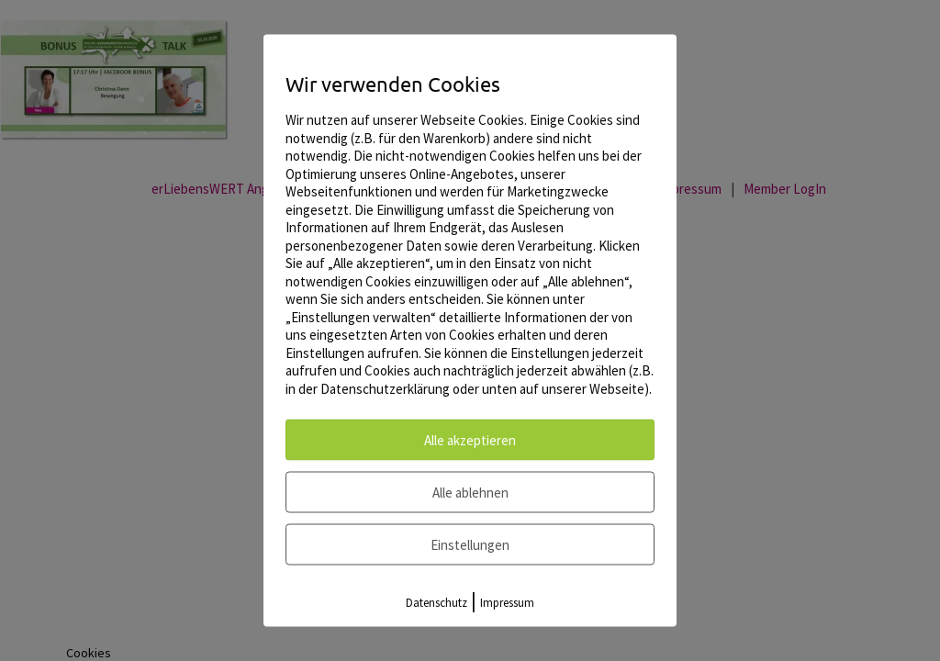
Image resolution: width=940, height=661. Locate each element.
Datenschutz (436, 603)
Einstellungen (470, 545)
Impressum (507, 603)
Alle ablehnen (470, 492)
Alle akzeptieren (470, 440)
